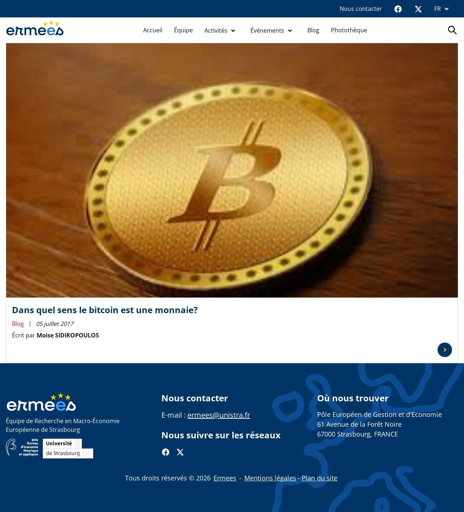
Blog (313, 30)
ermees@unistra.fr (218, 415)
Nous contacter (361, 9)
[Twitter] (418, 8)
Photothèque (349, 30)
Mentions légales (270, 478)
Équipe (183, 30)
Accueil (152, 30)
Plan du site (319, 478)
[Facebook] (398, 8)
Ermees (225, 478)
